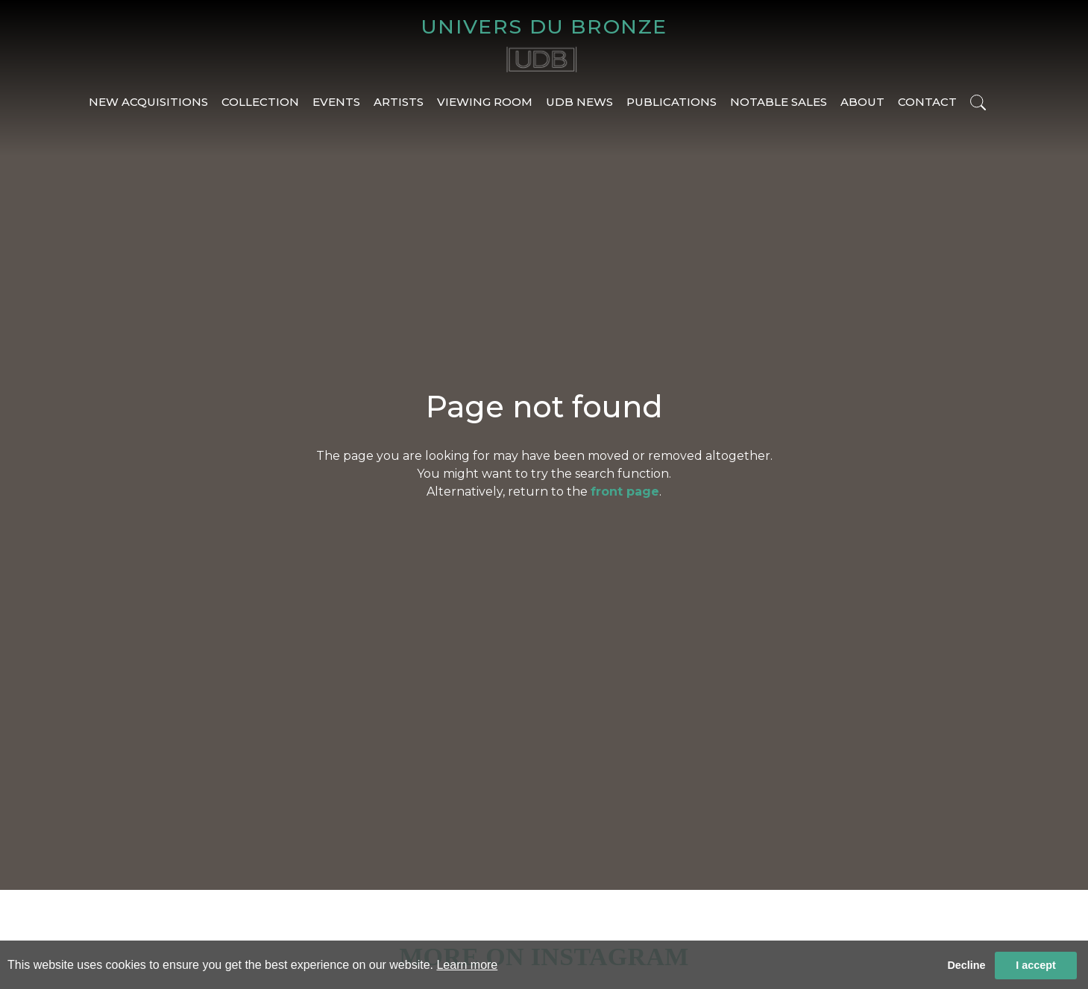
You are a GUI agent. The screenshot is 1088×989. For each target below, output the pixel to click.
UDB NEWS (579, 102)
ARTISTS (399, 102)
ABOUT (862, 102)
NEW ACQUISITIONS (148, 102)
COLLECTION (260, 102)
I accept (1036, 965)
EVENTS (336, 102)
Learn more (466, 964)
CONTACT (927, 102)
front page (625, 491)
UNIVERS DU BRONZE (544, 26)
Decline (966, 965)
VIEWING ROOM (484, 102)
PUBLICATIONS (671, 102)
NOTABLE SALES (778, 102)
